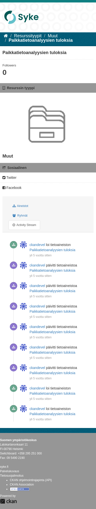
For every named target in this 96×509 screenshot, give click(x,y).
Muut (53, 35)
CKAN (8, 501)
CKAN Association (22, 484)
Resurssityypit (28, 35)
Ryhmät (20, 215)
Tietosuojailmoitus (12, 475)
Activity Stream (24, 225)
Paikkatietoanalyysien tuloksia (41, 40)
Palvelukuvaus (9, 471)
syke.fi (4, 466)
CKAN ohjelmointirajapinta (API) (31, 480)
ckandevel (37, 245)
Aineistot (20, 206)
